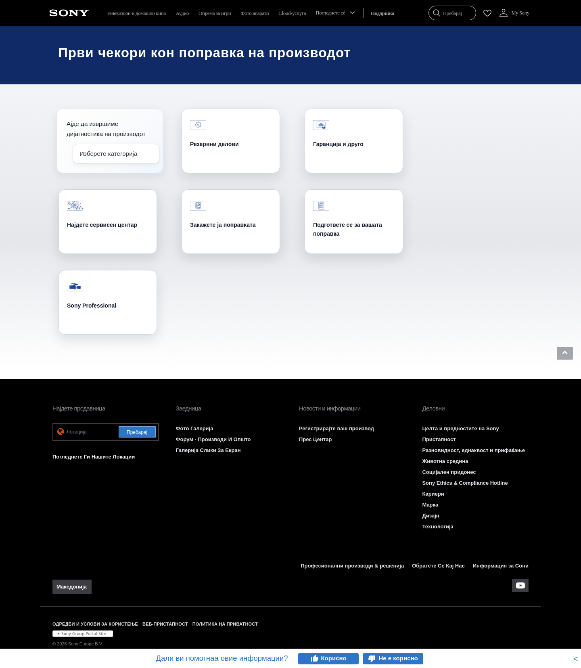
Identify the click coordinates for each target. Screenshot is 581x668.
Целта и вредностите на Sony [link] (460, 428)
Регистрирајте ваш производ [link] (336, 428)
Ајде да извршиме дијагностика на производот (106, 128)
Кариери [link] (433, 494)
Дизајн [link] (430, 516)
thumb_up (314, 658)
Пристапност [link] (439, 439)
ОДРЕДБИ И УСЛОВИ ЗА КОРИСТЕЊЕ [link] (95, 624)
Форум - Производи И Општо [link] (213, 439)
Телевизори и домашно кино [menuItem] (136, 13)
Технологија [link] (437, 527)
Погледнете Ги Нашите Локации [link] (93, 457)
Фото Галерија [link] (194, 428)
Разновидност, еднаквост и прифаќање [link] (473, 450)
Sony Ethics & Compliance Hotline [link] (465, 483)
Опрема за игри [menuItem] (215, 13)
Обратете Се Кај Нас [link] (438, 566)
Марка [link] (430, 505)
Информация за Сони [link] (501, 566)
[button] (565, 353)
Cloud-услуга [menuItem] (292, 13)
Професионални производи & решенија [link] (352, 566)
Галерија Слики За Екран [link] (208, 450)
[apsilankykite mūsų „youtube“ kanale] (520, 585)
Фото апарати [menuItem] (254, 13)
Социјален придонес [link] (449, 472)
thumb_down (372, 658)
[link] (72, 587)
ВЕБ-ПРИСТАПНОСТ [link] (165, 624)
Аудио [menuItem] (182, 13)
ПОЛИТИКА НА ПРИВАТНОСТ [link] (225, 624)
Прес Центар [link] (315, 439)
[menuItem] (382, 13)
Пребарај (137, 432)
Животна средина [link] (445, 461)
